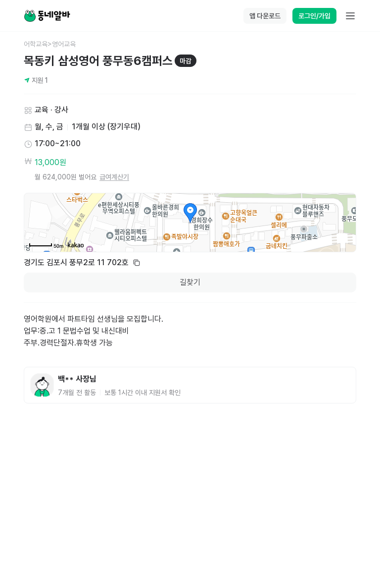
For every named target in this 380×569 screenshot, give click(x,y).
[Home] (47, 16)
